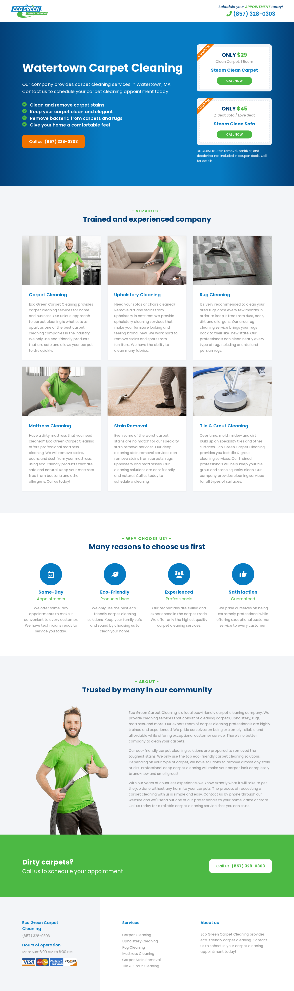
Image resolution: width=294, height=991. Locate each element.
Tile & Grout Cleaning (140, 966)
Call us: (53, 141)
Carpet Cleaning (136, 935)
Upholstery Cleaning (140, 941)
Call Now (234, 81)
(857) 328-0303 (36, 935)
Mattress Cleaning (138, 953)
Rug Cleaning (133, 947)
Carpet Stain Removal (141, 959)
